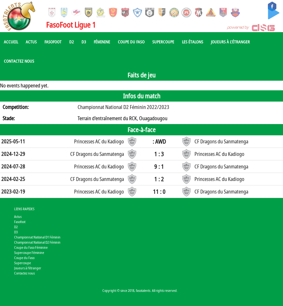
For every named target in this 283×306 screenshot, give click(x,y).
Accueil (11, 42)
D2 (71, 42)
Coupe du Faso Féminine (31, 247)
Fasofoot (52, 42)
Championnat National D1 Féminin (37, 237)
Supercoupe (163, 42)
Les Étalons (192, 42)
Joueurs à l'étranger (230, 42)
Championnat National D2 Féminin (37, 242)
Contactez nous (19, 61)
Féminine (102, 42)
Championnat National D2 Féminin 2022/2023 (123, 107)
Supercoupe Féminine (29, 252)
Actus (31, 42)
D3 (83, 42)
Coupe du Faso (131, 42)
